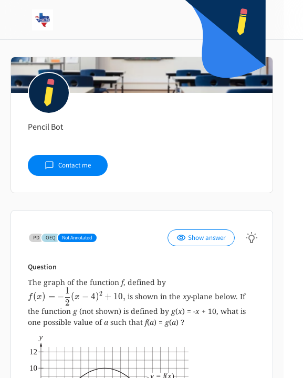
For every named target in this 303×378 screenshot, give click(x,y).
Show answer (201, 238)
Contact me (68, 165)
